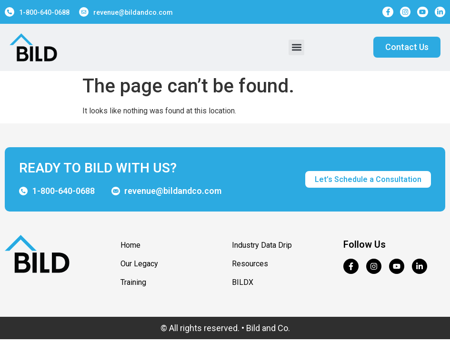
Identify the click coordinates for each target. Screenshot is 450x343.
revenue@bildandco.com (133, 12)
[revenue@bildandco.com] (84, 12)
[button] (296, 47)
